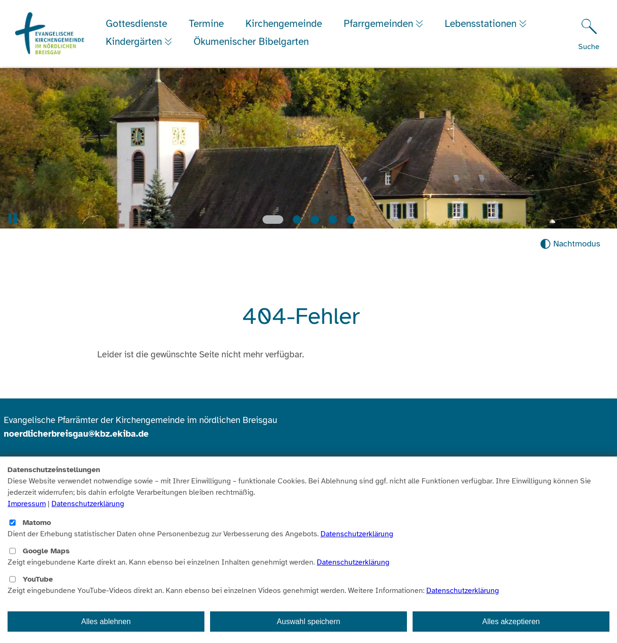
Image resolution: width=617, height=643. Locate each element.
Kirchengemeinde (284, 24)
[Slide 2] (297, 219)
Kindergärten (136, 42)
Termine (207, 24)
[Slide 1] (273, 219)
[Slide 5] (351, 219)
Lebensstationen (485, 24)
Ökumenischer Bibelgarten (254, 42)
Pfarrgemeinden (381, 24)
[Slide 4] (333, 219)
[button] (13, 218)
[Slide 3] (315, 219)
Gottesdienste (137, 24)
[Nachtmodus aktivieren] (570, 244)
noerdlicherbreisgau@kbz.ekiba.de (76, 434)
